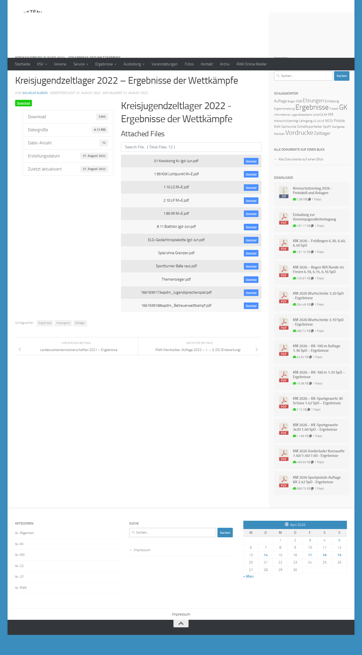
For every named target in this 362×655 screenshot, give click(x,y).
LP (21, 597)
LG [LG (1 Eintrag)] (314, 141)
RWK (23, 608)
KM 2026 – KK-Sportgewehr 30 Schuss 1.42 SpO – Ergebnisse (318, 420)
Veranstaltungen (165, 64)
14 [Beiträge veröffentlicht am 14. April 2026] (266, 575)
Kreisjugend (63, 343)
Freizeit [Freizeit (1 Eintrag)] (334, 128)
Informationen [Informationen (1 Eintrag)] (282, 135)
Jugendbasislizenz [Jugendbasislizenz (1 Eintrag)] (302, 135)
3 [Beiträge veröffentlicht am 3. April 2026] (310, 560)
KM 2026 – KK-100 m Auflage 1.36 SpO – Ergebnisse (316, 368)
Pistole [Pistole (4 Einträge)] (339, 141)
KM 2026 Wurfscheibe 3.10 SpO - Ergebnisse (318, 342)
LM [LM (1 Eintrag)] (319, 141)
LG (22, 586)
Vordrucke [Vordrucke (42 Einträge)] (299, 153)
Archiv (225, 64)
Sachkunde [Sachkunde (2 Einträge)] (288, 147)
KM (22, 575)
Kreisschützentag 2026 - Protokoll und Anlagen (312, 210)
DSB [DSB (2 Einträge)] (299, 121)
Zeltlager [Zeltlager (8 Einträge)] (322, 153)
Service (79, 64)
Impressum (142, 570)
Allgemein (27, 553)
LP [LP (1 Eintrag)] (322, 141)
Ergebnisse (104, 64)
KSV (40, 64)
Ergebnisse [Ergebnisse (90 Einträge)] (312, 127)
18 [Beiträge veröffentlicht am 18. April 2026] (325, 575)
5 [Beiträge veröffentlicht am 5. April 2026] (339, 560)
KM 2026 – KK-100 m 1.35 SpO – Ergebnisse (319, 394)
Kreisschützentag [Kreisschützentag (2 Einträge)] (286, 141)
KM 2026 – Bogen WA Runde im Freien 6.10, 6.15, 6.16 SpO (318, 289)
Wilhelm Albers (35, 113)
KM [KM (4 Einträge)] (330, 134)
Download (23, 123)
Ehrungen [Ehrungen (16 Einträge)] (313, 120)
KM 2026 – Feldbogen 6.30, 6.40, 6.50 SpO (319, 263)
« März (248, 596)
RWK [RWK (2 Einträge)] (277, 147)
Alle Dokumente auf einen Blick (301, 179)
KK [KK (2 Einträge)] (325, 135)
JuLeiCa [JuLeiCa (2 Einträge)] (318, 135)
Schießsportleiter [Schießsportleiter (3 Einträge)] (309, 147)
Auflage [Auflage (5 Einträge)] (280, 121)
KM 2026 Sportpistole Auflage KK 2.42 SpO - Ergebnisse (317, 499)
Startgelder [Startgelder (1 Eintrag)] (338, 147)
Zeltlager (80, 343)
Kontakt (207, 64)
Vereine (60, 64)
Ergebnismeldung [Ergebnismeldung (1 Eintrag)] (284, 128)
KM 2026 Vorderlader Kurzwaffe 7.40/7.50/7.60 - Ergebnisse (319, 473)
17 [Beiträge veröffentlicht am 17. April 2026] (310, 575)
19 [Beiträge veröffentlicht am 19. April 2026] (339, 575)
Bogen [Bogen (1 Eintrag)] (291, 121)
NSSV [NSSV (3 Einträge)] (329, 141)
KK (22, 564)
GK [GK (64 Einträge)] (343, 127)
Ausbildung (132, 64)
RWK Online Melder (252, 64)
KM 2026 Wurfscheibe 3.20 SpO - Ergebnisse (318, 315)
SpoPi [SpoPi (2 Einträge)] (327, 147)
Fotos (189, 64)
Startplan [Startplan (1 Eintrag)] (279, 154)
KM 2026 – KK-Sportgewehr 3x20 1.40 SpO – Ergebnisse (315, 447)
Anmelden (281, 78)
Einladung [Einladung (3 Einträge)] (332, 121)
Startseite (22, 64)
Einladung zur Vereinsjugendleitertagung (314, 237)
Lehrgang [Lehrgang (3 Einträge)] (305, 141)
